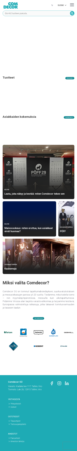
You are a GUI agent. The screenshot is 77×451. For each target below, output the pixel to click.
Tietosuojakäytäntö (18, 424)
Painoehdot (15, 438)
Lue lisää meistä (38, 322)
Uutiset (13, 407)
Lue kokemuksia (64, 121)
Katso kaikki (66, 78)
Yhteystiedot (15, 404)
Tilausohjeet (15, 421)
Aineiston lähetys (17, 441)
